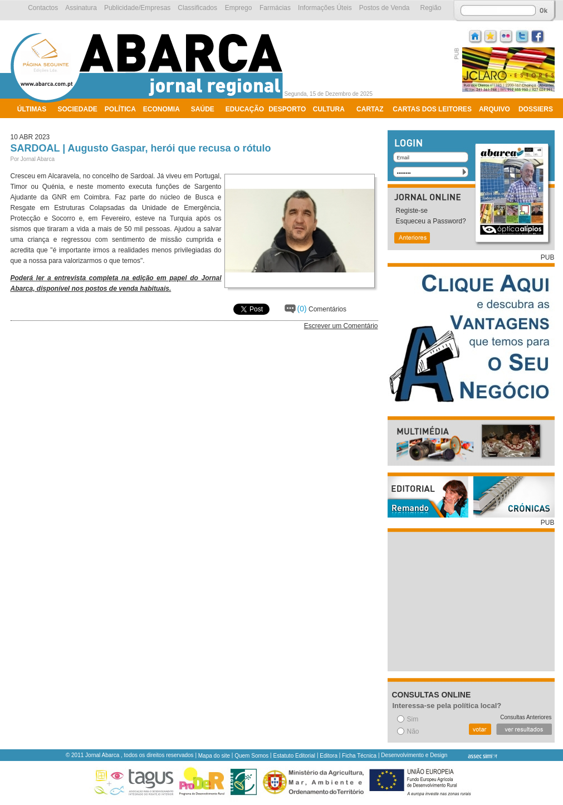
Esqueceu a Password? (431, 221)
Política (120, 109)
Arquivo (494, 109)
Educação (245, 109)
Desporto (287, 109)
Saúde (202, 109)
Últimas (31, 109)
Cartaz (369, 109)
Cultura (329, 109)
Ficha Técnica (359, 756)
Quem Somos (251, 756)
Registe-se (412, 210)
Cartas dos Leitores (432, 109)
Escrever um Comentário (341, 326)
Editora (328, 756)
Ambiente (34, 124)
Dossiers (535, 109)
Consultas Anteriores (525, 717)
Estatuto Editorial (294, 756)
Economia (161, 109)
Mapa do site (214, 756)
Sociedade (77, 109)
